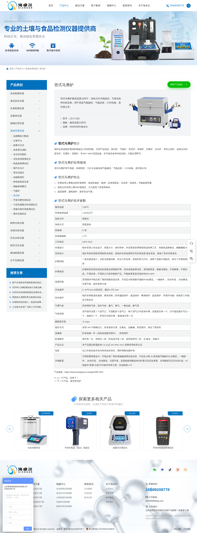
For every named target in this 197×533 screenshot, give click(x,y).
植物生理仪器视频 (64, 506)
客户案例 (95, 5)
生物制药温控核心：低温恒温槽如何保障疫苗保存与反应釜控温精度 (27, 302)
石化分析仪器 (17, 238)
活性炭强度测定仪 (22, 159)
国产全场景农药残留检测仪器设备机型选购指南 (27, 282)
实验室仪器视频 (63, 502)
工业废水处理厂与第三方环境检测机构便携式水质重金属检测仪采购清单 (27, 307)
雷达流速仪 (18, 172)
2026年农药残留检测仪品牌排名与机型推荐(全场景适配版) (28, 292)
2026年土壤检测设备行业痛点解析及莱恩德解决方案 (28, 287)
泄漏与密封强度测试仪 (24, 209)
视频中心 (111, 5)
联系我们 (110, 502)
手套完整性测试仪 (22, 200)
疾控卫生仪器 (17, 245)
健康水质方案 (36, 497)
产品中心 (64, 5)
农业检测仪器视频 (64, 489)
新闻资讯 (127, 5)
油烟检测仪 (18, 177)
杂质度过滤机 (19, 150)
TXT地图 (187, 529)
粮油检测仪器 (17, 253)
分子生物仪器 (17, 260)
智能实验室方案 (37, 502)
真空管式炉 (75, 381)
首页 (50, 5)
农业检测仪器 (17, 93)
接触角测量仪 (19, 186)
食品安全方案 (36, 493)
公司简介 (110, 489)
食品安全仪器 (17, 101)
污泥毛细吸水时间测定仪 (25, 204)
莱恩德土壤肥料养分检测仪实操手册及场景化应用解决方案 (27, 297)
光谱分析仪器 (17, 230)
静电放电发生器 (21, 182)
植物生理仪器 (17, 123)
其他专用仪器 (31, 69)
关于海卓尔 (144, 5)
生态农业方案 (36, 489)
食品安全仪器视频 (64, 493)
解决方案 (80, 5)
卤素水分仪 (18, 145)
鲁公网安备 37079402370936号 (100, 529)
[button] (9, 433)
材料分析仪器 (17, 223)
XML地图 (177, 529)
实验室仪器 (16, 116)
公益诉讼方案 (36, 506)
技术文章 (88, 497)
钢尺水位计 (18, 168)
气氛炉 (16, 191)
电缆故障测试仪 (21, 163)
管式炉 (42, 69)
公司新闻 (88, 489)
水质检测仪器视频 (64, 497)
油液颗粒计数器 (21, 136)
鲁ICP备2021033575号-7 (74, 529)
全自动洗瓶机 (19, 154)
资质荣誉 (110, 493)
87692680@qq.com (155, 501)
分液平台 (17, 140)
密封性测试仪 (19, 214)
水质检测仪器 (17, 108)
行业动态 (88, 493)
